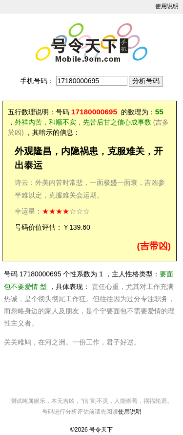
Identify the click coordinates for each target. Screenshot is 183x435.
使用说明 (167, 6)
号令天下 (101, 429)
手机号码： (37, 81)
